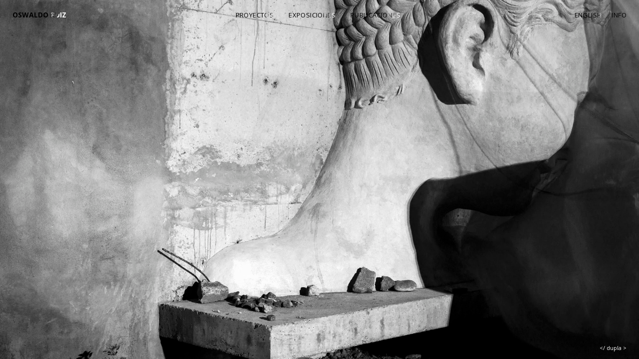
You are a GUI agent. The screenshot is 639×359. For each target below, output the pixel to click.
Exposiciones (312, 14)
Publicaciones (375, 14)
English (588, 14)
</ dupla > (613, 348)
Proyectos (255, 14)
